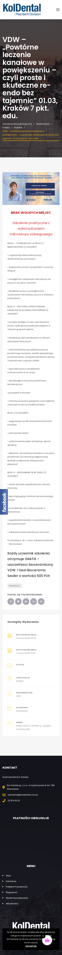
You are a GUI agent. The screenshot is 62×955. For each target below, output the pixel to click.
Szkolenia (11, 881)
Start (8, 875)
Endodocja (14, 586)
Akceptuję (31, 946)
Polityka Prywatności (17, 886)
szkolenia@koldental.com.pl (23, 794)
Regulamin (11, 892)
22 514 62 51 (14, 800)
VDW (18, 696)
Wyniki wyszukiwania (17, 898)
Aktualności (12, 903)
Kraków (19, 681)
